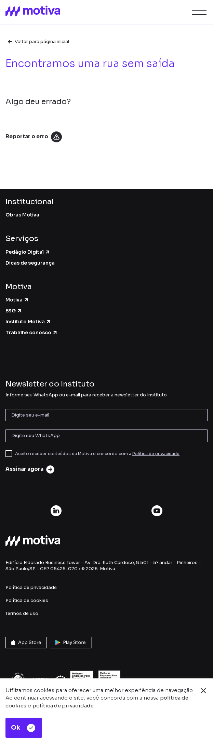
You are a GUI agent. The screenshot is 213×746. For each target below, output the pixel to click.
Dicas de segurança (30, 263)
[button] (198, 12)
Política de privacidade (155, 453)
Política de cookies (26, 600)
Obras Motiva (22, 214)
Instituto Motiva (28, 321)
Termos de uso (21, 613)
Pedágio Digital (27, 252)
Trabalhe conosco (31, 332)
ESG (13, 310)
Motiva (17, 299)
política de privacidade (63, 705)
